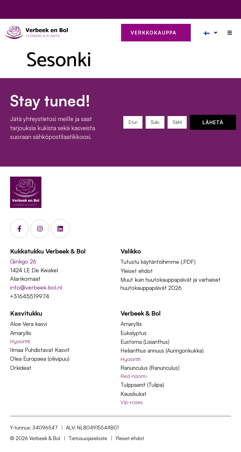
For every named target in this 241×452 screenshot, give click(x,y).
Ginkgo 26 (23, 261)
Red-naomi (133, 376)
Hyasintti (20, 341)
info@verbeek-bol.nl (36, 287)
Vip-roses (131, 402)
